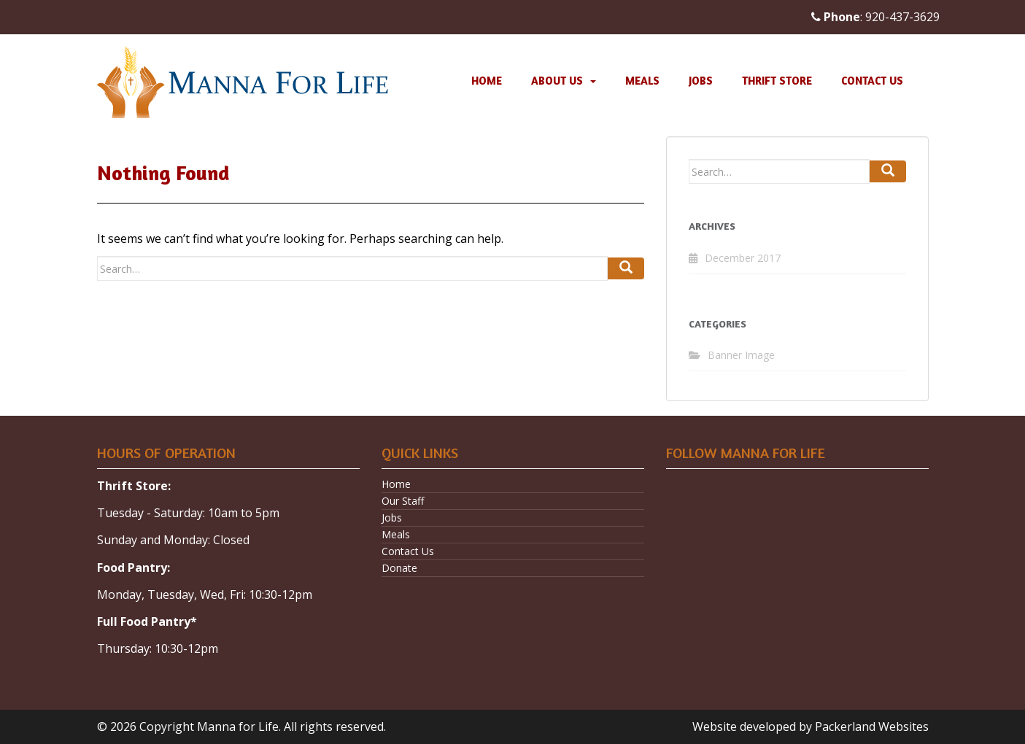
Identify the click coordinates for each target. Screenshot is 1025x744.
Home (486, 80)
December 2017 (743, 258)
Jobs (701, 80)
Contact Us (872, 80)
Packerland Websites (872, 726)
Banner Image (741, 355)
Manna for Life (238, 726)
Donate (399, 568)
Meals (642, 80)
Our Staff (403, 501)
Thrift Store (777, 80)
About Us (557, 80)
